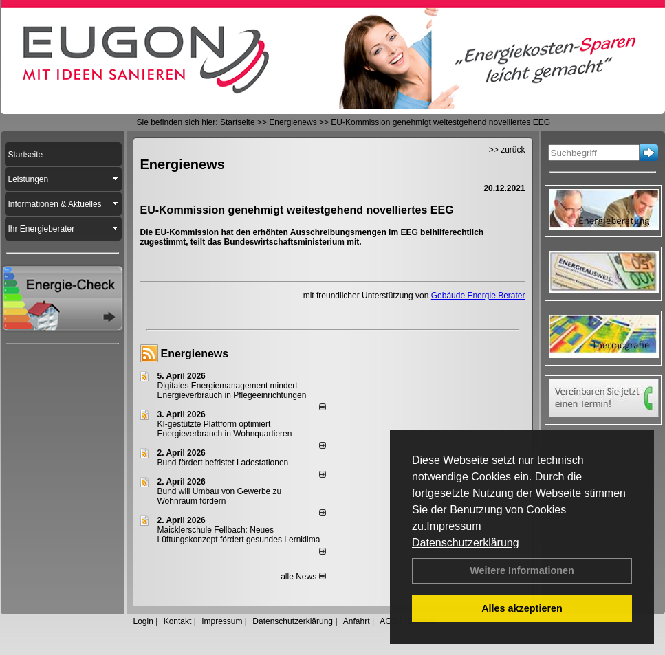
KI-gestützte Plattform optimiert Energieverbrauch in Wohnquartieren (224, 428)
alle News (303, 576)
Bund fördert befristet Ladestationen (223, 462)
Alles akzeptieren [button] (522, 608)
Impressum (453, 526)
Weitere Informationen (522, 570)
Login (143, 621)
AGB (388, 621)
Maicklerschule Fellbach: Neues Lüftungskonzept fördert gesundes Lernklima (238, 534)
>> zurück (507, 150)
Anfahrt (356, 621)
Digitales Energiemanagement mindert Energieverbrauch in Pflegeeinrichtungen (232, 390)
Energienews (195, 353)
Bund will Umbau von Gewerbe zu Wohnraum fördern (219, 496)
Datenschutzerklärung (465, 542)
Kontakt (178, 621)
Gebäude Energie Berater (478, 295)
